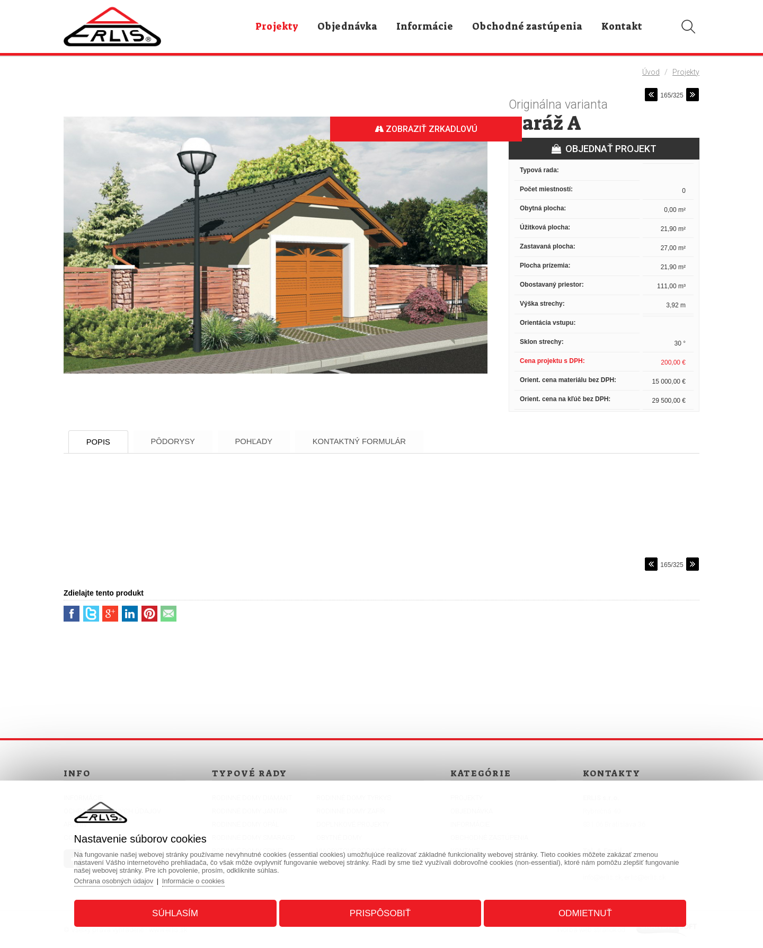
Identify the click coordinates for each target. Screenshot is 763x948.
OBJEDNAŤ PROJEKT (604, 148)
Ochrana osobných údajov (116, 880)
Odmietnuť (583, 913)
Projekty (685, 72)
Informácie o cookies (196, 880)
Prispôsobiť (380, 913)
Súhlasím (177, 913)
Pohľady (262, 441)
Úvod (651, 72)
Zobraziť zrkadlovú (423, 129)
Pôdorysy (177, 441)
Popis (100, 441)
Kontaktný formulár (370, 441)
